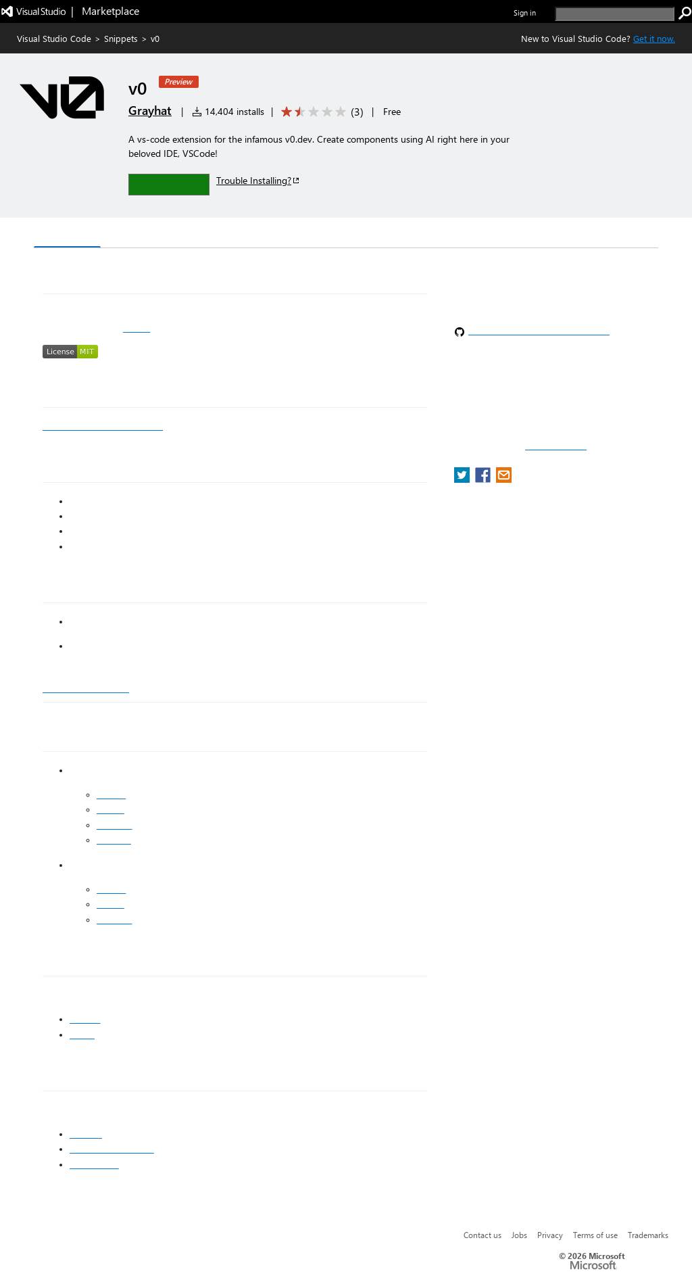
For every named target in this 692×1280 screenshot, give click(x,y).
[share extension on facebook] (484, 479)
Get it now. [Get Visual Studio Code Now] (654, 38)
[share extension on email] (504, 479)
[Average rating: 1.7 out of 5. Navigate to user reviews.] (320, 112)
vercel (82, 1034)
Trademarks (648, 1234)
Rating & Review (296, 234)
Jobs (519, 1234)
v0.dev (136, 328)
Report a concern (556, 446)
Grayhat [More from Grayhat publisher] (150, 110)
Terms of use (595, 1234)
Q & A (222, 234)
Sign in (525, 12)
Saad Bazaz (94, 1164)
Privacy (550, 1234)
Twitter (111, 794)
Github (110, 809)
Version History (149, 234)
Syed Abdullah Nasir (112, 1148)
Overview (67, 233)
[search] (614, 14)
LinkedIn (114, 825)
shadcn (85, 1019)
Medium (114, 839)
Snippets (121, 38)
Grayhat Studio (86, 687)
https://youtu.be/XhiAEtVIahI (103, 426)
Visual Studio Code (54, 38)
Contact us (482, 1234)
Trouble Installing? (258, 180)
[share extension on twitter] (463, 479)
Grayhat (86, 1134)
